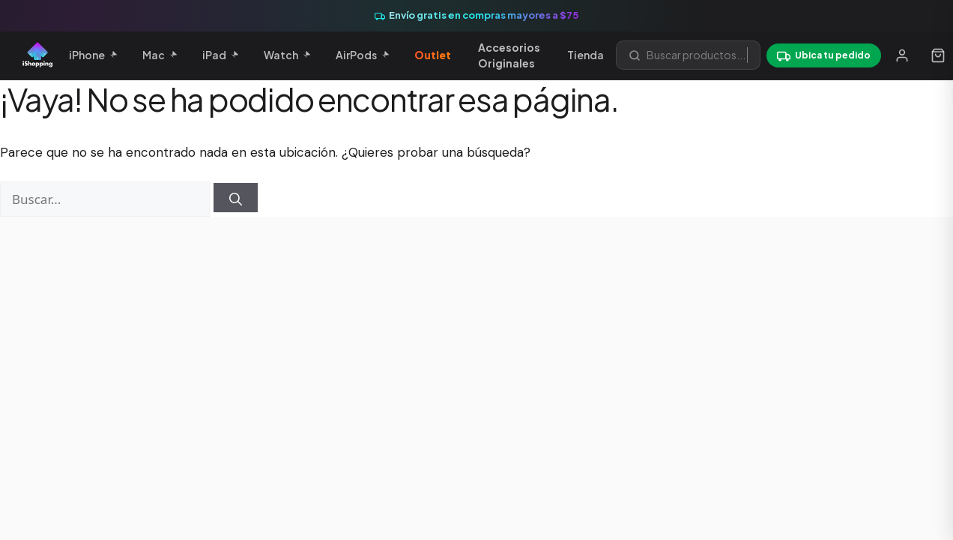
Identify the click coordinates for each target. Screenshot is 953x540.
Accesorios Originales (509, 55)
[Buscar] (236, 197)
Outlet (432, 55)
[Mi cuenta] (902, 55)
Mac (159, 55)
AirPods (362, 55)
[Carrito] (938, 55)
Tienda (585, 55)
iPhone (93, 55)
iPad (220, 55)
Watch (287, 55)
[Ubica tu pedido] (823, 56)
